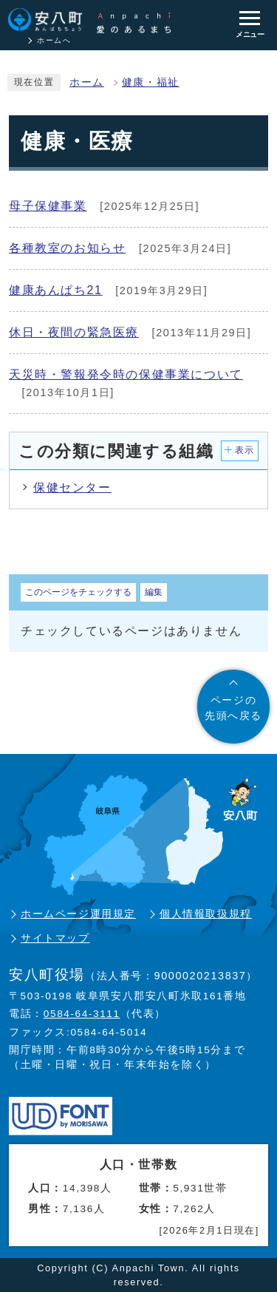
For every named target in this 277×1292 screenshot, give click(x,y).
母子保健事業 (48, 206)
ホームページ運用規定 (78, 913)
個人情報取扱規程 (206, 913)
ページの (233, 709)
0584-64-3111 (82, 1013)
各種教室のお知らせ (67, 248)
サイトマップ (55, 938)
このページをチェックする (78, 592)
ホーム (86, 82)
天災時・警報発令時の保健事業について (126, 374)
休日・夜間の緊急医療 (74, 332)
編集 (154, 592)
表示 (245, 450)
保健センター (72, 487)
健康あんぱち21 (56, 290)
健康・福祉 (150, 82)
